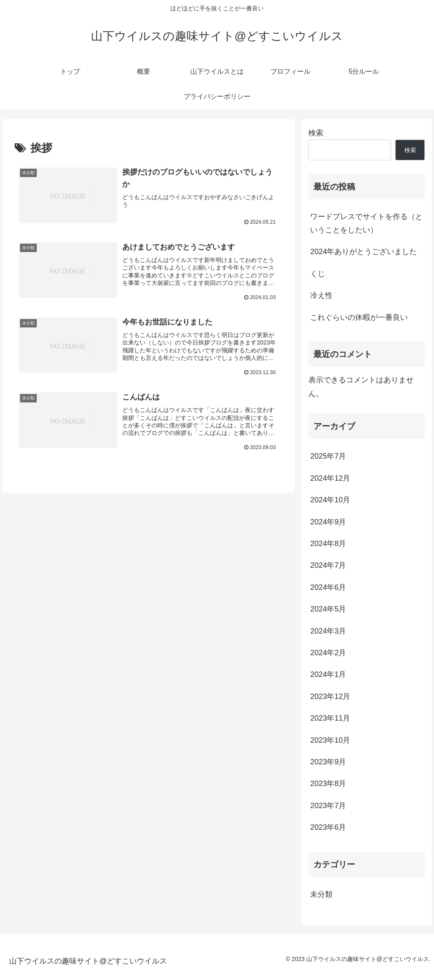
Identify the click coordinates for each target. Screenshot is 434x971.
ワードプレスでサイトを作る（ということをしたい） (366, 223)
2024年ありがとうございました (363, 251)
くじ (317, 274)
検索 (315, 133)
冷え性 (321, 295)
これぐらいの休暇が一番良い (359, 317)
